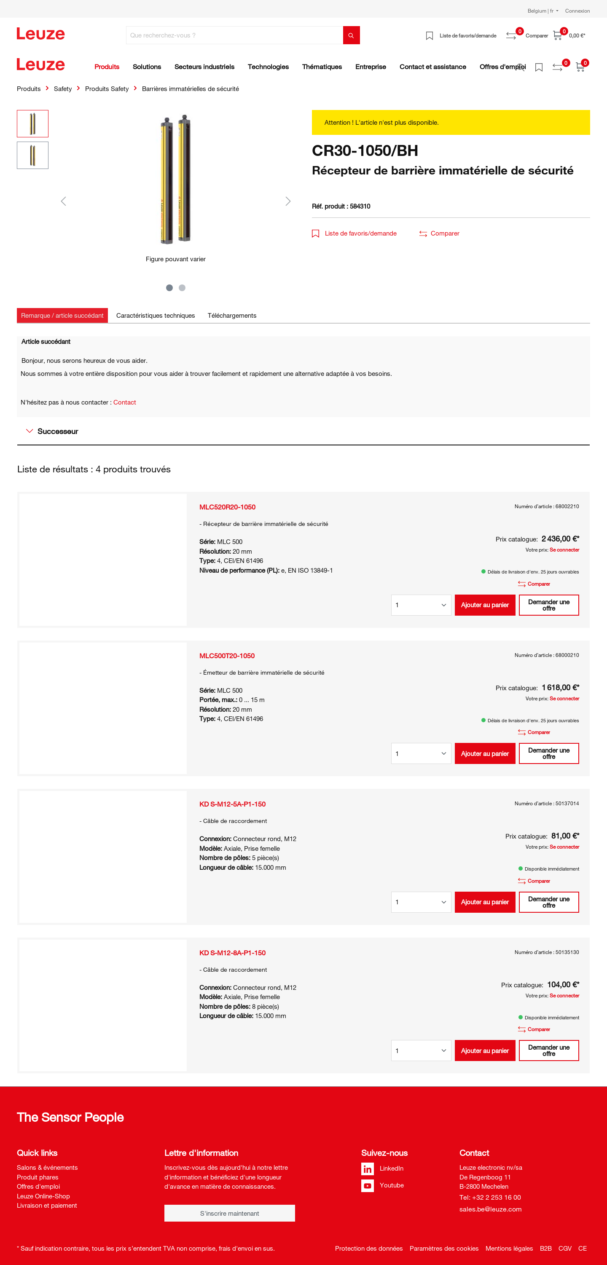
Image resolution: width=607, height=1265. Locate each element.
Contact (124, 397)
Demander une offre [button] (548, 600)
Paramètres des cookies (444, 1243)
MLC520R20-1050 (227, 502)
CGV (565, 1243)
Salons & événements (47, 1162)
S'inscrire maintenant (229, 1208)
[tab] (62, 310)
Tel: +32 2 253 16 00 (490, 1192)
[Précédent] (63, 196)
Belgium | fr (541, 10)
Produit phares (38, 1172)
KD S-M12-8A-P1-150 (232, 948)
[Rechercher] (351, 35)
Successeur (52, 426)
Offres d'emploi (38, 1181)
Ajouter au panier (485, 600)
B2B (546, 1243)
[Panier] (569, 35)
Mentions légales (509, 1243)
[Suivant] (288, 196)
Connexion (577, 10)
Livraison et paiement (47, 1200)
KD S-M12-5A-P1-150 (232, 799)
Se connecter (564, 544)
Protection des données (369, 1243)
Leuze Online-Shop (43, 1191)
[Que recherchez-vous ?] (235, 35)
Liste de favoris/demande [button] (354, 228)
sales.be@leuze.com (490, 1204)
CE (582, 1243)
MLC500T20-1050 (227, 651)
